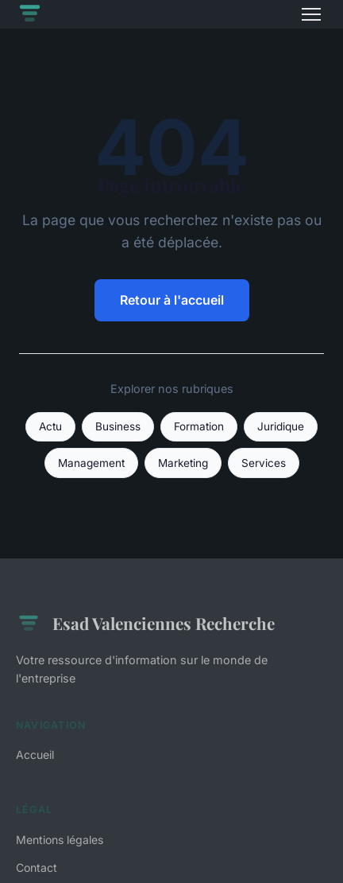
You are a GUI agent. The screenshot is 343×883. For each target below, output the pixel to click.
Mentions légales (59, 839)
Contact (36, 867)
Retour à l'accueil (172, 300)
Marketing (183, 463)
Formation (199, 426)
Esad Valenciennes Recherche (145, 623)
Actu (50, 426)
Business (118, 426)
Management (91, 463)
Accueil (35, 754)
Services (263, 463)
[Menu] (311, 14)
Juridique (280, 426)
